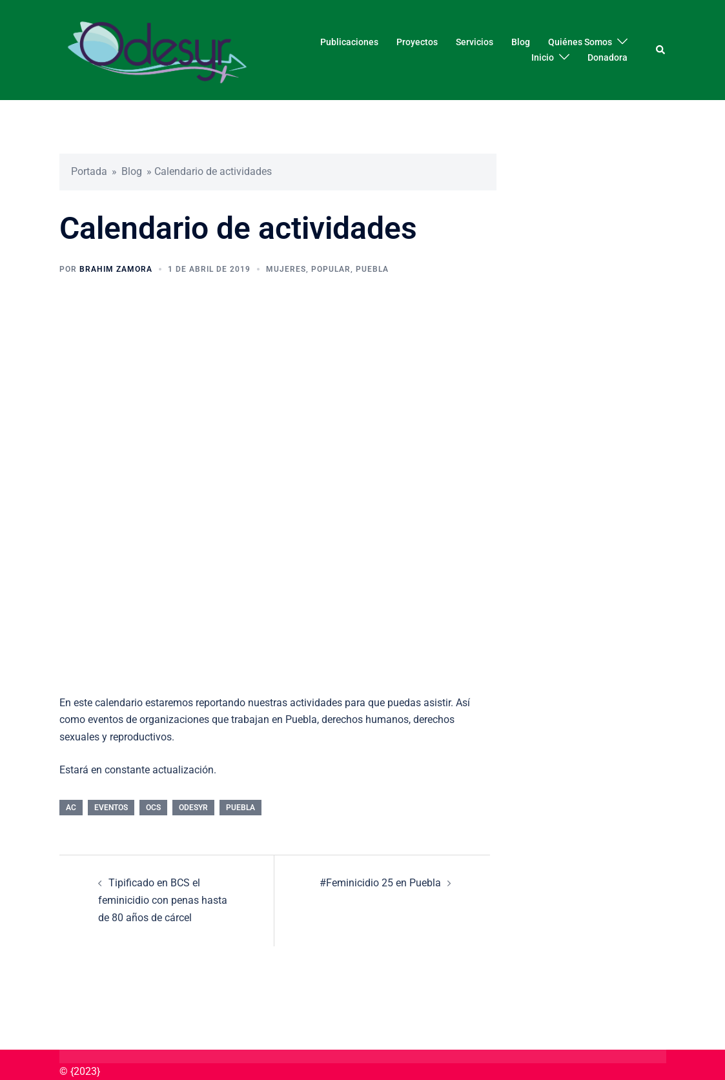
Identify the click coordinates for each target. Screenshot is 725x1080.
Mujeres (286, 269)
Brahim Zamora (115, 269)
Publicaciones (349, 42)
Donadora (607, 57)
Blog (520, 42)
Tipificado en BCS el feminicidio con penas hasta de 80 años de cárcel (162, 900)
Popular (331, 269)
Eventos (111, 807)
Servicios (474, 42)
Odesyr (193, 807)
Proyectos (417, 42)
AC (71, 807)
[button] (661, 50)
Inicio (542, 57)
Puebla (372, 269)
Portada (89, 171)
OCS (153, 807)
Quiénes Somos (580, 42)
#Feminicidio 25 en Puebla (380, 883)
